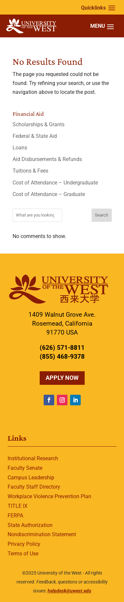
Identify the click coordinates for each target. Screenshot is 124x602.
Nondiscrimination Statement (42, 534)
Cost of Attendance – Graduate (49, 194)
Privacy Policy (24, 544)
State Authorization (30, 525)
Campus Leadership (31, 477)
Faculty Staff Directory (34, 487)
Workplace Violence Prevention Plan (49, 496)
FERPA (15, 515)
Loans (20, 147)
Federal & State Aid (35, 136)
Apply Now (62, 377)
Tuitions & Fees (30, 171)
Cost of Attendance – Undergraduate (55, 183)
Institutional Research (33, 458)
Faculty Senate (25, 468)
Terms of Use (23, 553)
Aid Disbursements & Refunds (47, 159)
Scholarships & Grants (38, 124)
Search (101, 215)
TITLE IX (17, 506)
